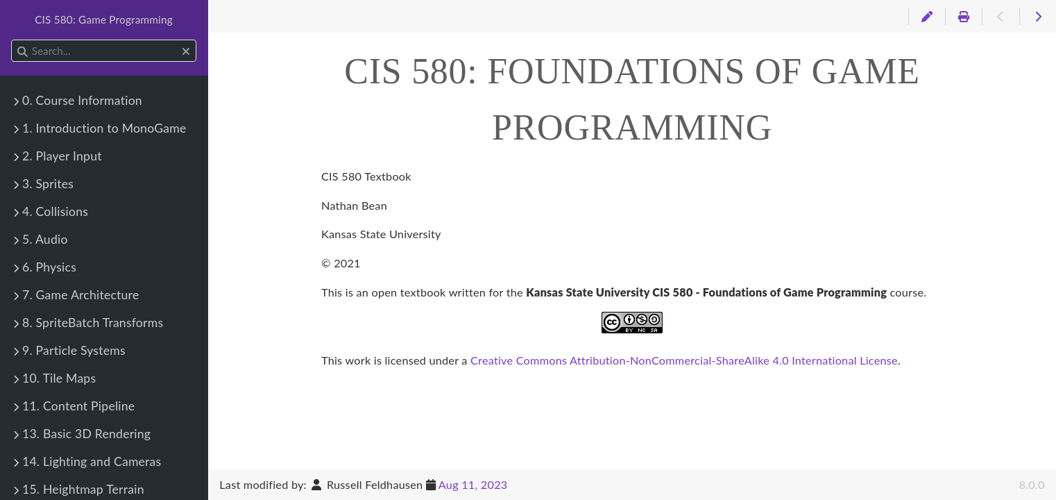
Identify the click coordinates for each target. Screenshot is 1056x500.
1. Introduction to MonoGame (104, 128)
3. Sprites (48, 183)
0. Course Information (82, 100)
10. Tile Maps (59, 378)
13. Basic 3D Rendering (86, 433)
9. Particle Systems (74, 350)
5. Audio (45, 239)
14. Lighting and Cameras (91, 461)
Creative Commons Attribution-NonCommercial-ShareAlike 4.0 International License (684, 360)
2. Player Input (62, 156)
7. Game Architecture (80, 295)
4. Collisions (55, 211)
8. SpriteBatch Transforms (92, 322)
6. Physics (49, 267)
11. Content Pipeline (78, 406)
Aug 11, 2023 (473, 484)
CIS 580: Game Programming (104, 19)
